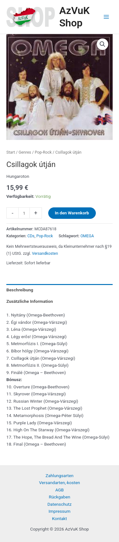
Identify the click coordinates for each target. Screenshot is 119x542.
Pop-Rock (43, 152)
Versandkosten (45, 253)
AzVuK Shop (74, 16)
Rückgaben (59, 496)
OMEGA (87, 236)
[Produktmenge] (24, 213)
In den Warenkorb (72, 212)
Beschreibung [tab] (19, 289)
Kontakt (59, 518)
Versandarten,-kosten (59, 482)
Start (10, 152)
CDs (30, 236)
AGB (59, 489)
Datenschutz (59, 504)
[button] (102, 44)
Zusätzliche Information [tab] (29, 301)
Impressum (59, 511)
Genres (25, 152)
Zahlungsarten (60, 475)
